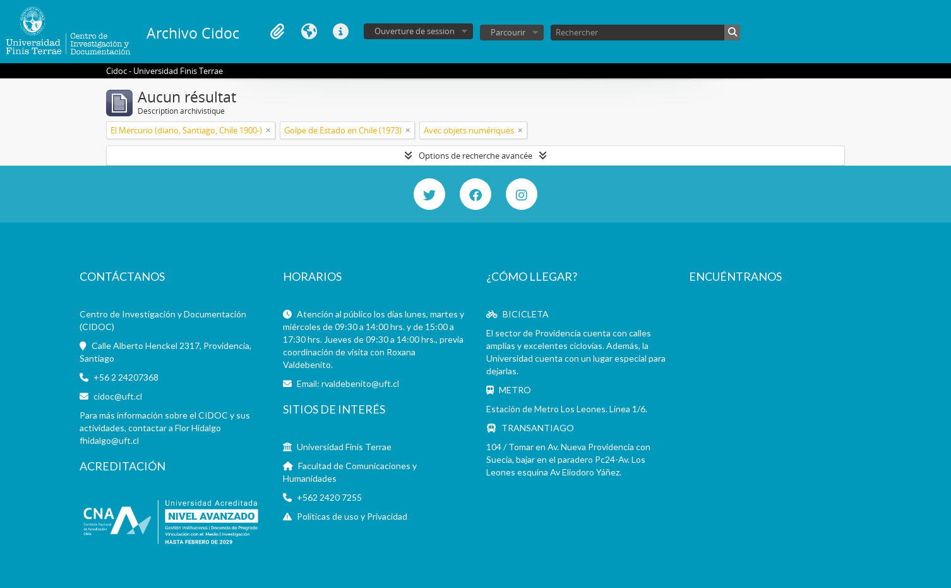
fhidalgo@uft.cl (109, 440)
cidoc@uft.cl (117, 396)
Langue (309, 31)
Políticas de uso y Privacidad (352, 516)
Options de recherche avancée (475, 155)
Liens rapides (340, 31)
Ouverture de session (414, 31)
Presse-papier (277, 31)
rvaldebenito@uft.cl (360, 383)
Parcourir (508, 32)
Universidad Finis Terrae (344, 446)
